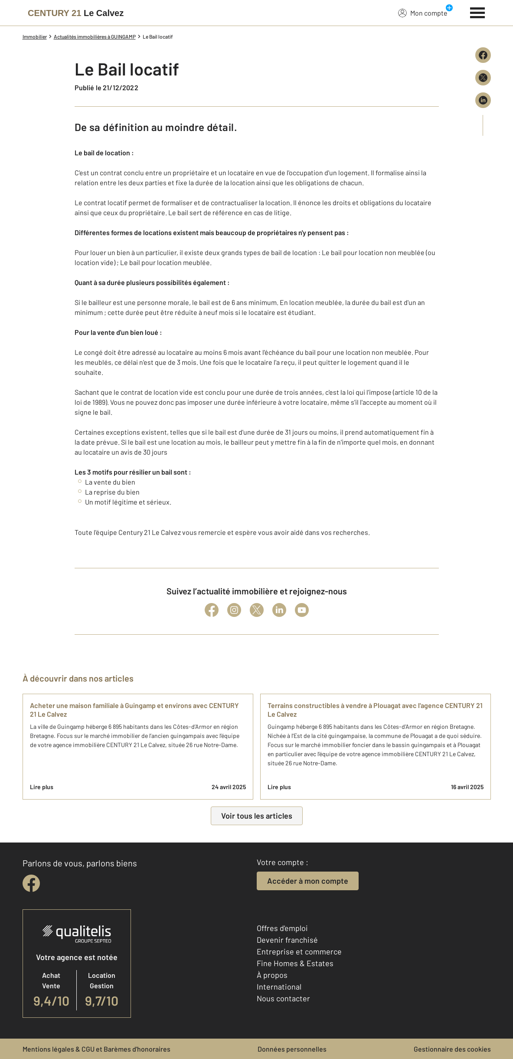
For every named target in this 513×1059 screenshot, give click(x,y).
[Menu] (477, 11)
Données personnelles (292, 1049)
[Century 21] (76, 13)
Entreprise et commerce (299, 951)
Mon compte (423, 12)
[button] (257, 347)
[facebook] (31, 883)
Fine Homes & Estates (295, 963)
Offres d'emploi (282, 928)
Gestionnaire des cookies (452, 1049)
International (279, 986)
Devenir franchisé (287, 939)
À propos (272, 975)
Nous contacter (283, 998)
